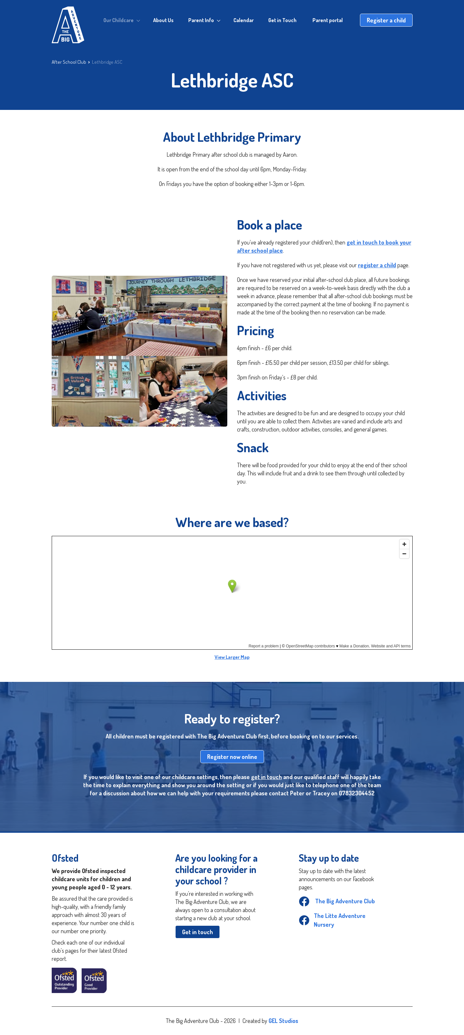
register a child (377, 265)
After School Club (69, 62)
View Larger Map (232, 657)
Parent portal (327, 20)
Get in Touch (282, 20)
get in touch (266, 776)
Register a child (386, 20)
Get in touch (197, 931)
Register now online (232, 756)
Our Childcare (118, 20)
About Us (163, 20)
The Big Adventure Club (337, 901)
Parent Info (201, 20)
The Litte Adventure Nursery (332, 920)
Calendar (243, 20)
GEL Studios (283, 1020)
